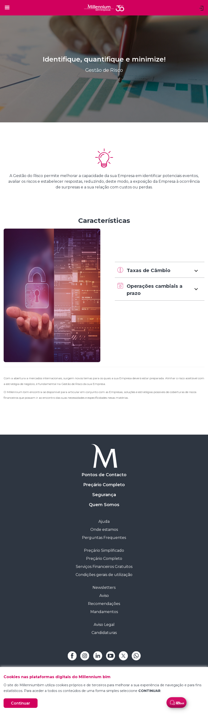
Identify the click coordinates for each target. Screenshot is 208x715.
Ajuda (104, 521)
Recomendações (104, 603)
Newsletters (104, 587)
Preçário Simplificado (104, 550)
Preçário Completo (104, 484)
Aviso (104, 595)
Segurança (104, 494)
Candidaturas (104, 632)
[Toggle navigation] (7, 7)
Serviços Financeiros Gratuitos (104, 566)
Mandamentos (104, 611)
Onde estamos (104, 529)
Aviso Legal (104, 624)
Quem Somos (104, 504)
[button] (160, 270)
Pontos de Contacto (104, 474)
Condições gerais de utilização (104, 574)
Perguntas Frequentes (104, 537)
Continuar (20, 703)
